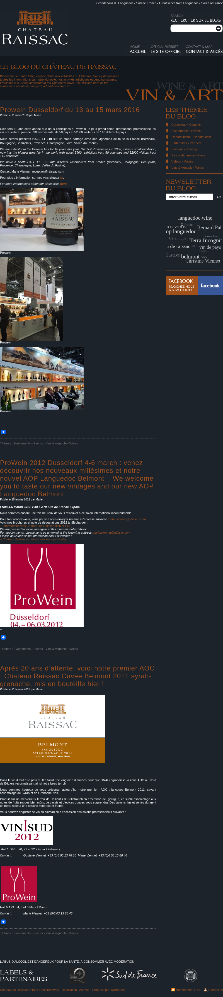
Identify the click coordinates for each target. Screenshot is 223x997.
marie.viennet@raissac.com (127, 519)
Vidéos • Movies (182, 161)
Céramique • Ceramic (186, 124)
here (63, 183)
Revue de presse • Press (188, 155)
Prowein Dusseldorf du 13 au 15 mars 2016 (70, 109)
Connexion (215, 989)
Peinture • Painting (184, 149)
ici (61, 177)
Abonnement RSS (188, 989)
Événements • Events (28, 443)
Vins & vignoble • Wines (61, 443)
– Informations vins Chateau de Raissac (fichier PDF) (36, 525)
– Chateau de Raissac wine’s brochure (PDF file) (33, 539)
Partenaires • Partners (186, 143)
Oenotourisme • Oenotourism (191, 137)
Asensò (84, 989)
